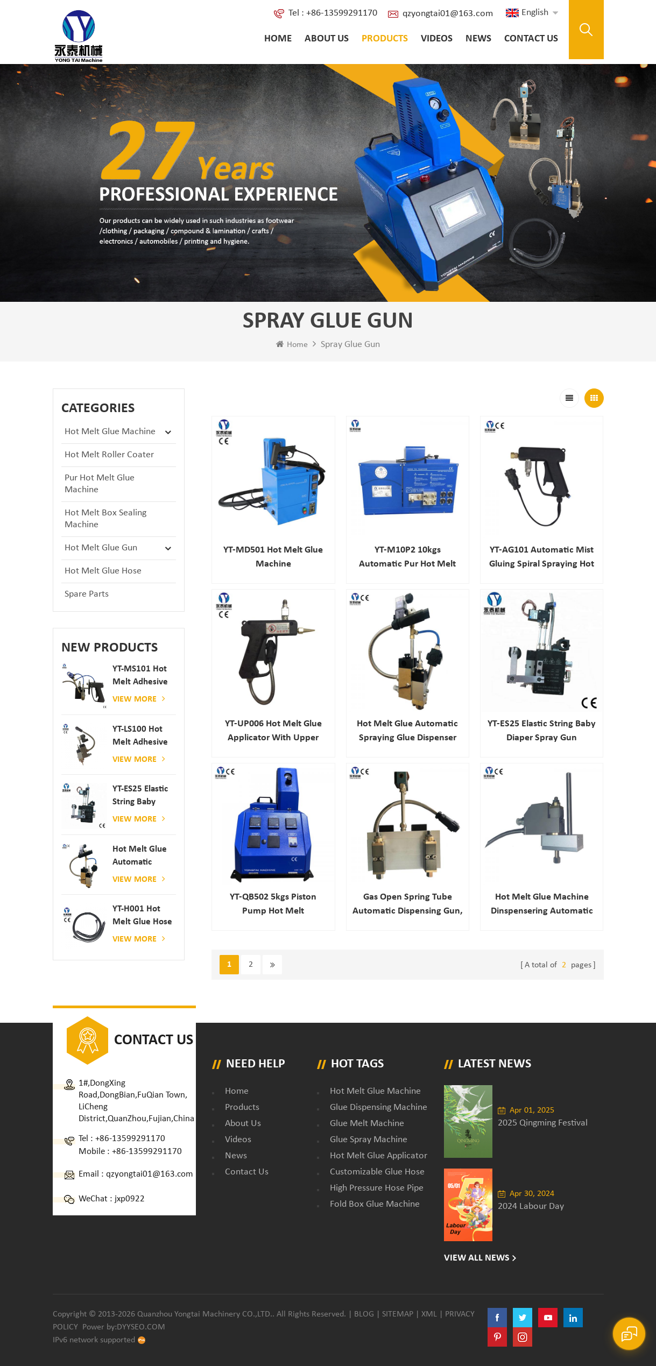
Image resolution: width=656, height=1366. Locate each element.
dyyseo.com (141, 1327)
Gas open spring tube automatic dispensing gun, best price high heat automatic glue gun (407, 905)
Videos (437, 39)
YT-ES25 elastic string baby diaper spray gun (140, 796)
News (478, 39)
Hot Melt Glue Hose (103, 571)
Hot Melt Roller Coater (109, 455)
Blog (364, 1314)
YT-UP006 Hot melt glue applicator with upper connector (273, 732)
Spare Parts (87, 594)
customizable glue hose (377, 1172)
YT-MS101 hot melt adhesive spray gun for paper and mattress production (140, 676)
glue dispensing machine (378, 1107)
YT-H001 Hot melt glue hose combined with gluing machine (142, 916)
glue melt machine (367, 1124)
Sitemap (397, 1314)
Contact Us (531, 39)
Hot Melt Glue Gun (101, 548)
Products (385, 39)
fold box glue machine (375, 1204)
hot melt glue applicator (378, 1156)
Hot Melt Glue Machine (110, 432)
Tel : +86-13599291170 (332, 13)
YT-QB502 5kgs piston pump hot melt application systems (273, 905)
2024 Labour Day (531, 1206)
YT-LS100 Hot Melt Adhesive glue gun (140, 737)
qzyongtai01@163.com (448, 14)
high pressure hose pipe (377, 1188)
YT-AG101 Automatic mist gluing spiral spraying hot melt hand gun (541, 558)
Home (278, 39)
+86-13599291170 (130, 1138)
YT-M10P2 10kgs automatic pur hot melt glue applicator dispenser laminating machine (408, 558)
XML (429, 1314)
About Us (327, 39)
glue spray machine (368, 1140)
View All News (477, 1258)
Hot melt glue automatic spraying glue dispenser (139, 857)
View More (138, 699)
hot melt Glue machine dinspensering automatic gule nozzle (542, 905)
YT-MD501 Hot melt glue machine (273, 557)
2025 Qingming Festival (543, 1123)
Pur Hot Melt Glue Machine (100, 484)
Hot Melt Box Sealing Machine (105, 519)
